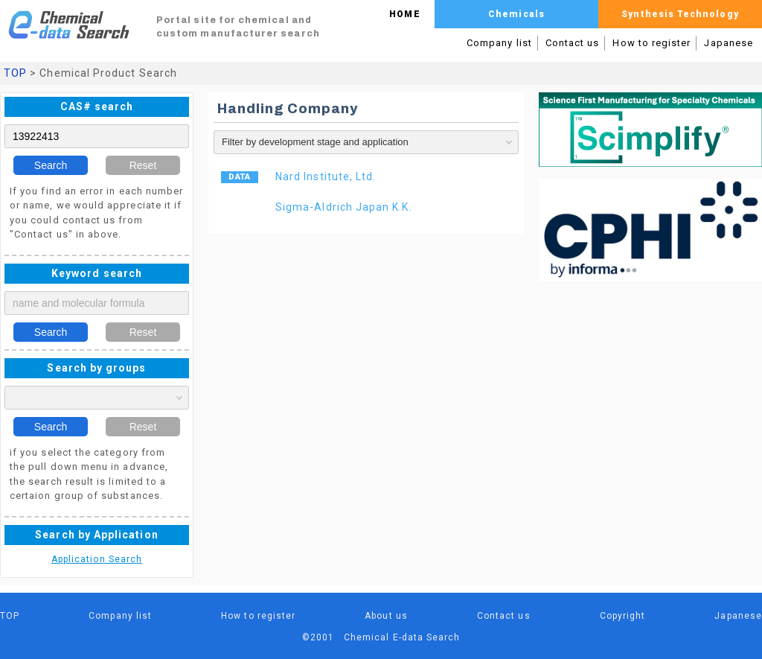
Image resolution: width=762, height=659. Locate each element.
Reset (143, 165)
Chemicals (516, 14)
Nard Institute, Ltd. (325, 176)
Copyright (623, 616)
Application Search (96, 559)
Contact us (572, 42)
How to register (651, 42)
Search (50, 165)
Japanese (728, 42)
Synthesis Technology (679, 14)
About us (386, 616)
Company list (499, 42)
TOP (15, 73)
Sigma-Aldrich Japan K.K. (343, 207)
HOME (404, 14)
